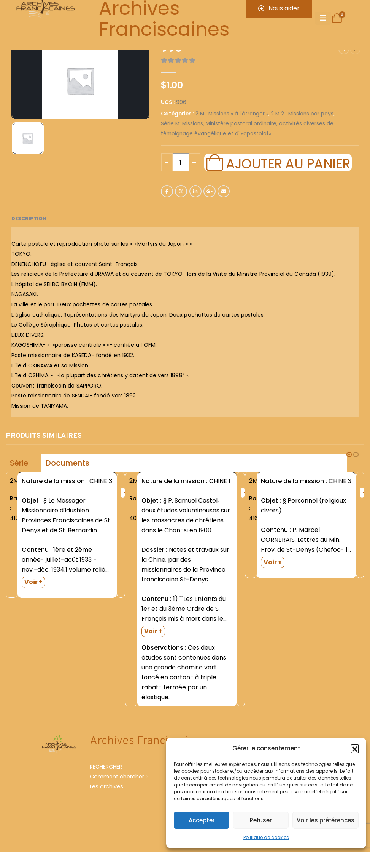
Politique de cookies (266, 837)
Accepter (202, 820)
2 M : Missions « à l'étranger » (231, 113)
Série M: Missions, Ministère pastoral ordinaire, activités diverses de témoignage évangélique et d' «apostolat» (247, 128)
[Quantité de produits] (180, 162)
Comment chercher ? (119, 790)
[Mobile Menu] (323, 18)
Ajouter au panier (288, 162)
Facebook (167, 191)
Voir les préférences (325, 820)
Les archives (106, 800)
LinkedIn (195, 191)
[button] (355, 748)
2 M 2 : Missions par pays (302, 113)
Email (224, 191)
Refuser (261, 820)
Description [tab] (28, 218)
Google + (209, 191)
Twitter (181, 191)
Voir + (33, 582)
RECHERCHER (106, 780)
